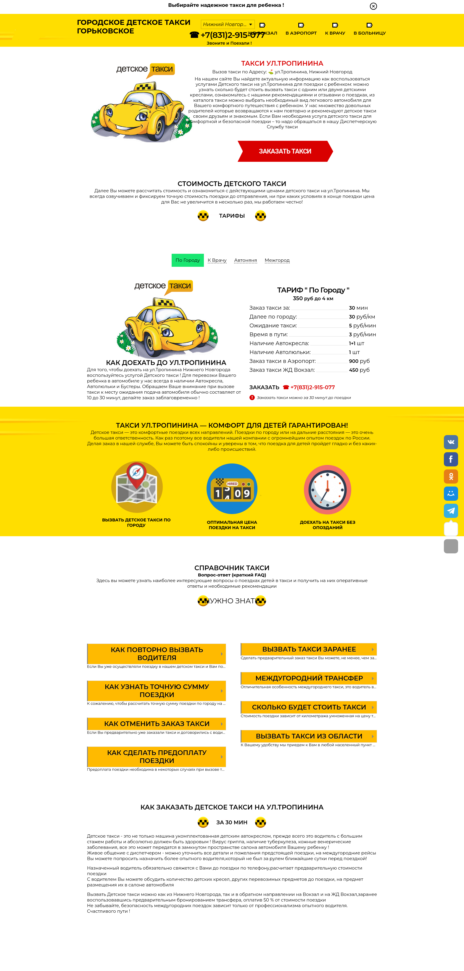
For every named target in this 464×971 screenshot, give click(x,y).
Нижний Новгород (226, 24)
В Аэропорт (301, 33)
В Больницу (370, 33)
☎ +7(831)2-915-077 (227, 35)
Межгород (278, 260)
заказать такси (285, 151)
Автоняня (246, 260)
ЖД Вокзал (262, 33)
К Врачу (335, 33)
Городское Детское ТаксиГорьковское (130, 28)
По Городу (186, 260)
